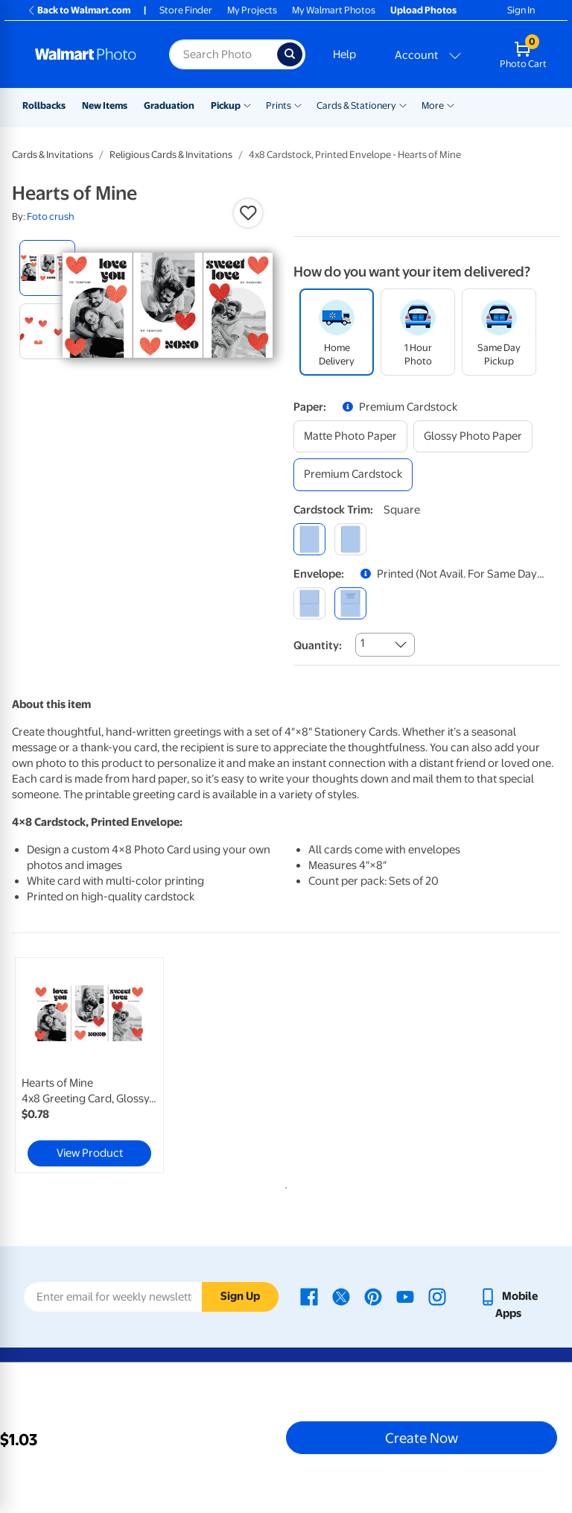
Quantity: (317, 645)
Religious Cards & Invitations (170, 154)
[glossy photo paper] (473, 436)
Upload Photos (423, 10)
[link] (89, 1065)
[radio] (47, 268)
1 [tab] (283, 1185)
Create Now (421, 1438)
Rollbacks (44, 105)
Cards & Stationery (356, 105)
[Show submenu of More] (450, 104)
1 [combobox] (362, 643)
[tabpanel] (103, 1065)
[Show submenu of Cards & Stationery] (402, 104)
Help (344, 54)
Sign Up (240, 1296)
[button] (248, 213)
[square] (309, 539)
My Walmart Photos (333, 10)
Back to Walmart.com (78, 10)
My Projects (252, 10)
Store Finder (185, 10)
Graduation (169, 105)
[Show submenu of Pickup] (247, 104)
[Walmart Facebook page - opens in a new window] (309, 1296)
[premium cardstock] (353, 474)
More (433, 105)
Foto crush (50, 216)
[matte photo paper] (350, 436)
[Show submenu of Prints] (297, 104)
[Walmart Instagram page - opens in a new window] (437, 1296)
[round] (350, 539)
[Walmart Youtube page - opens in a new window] (405, 1296)
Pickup (226, 105)
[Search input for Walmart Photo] (223, 54)
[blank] (309, 603)
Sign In (521, 10)
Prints (278, 105)
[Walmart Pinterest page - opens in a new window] (373, 1296)
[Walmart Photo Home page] (86, 54)
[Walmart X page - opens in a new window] (341, 1296)
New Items (104, 105)
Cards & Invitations (52, 154)
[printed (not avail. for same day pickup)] (350, 603)
